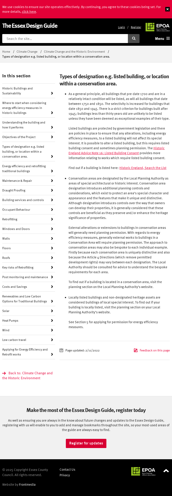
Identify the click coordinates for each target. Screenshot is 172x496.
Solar (5, 311)
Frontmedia (27, 484)
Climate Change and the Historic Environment (74, 51)
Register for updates (86, 443)
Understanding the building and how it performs (23, 124)
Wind (5, 330)
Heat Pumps (10, 320)
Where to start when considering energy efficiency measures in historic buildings (24, 108)
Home (6, 51)
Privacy (65, 475)
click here (29, 11)
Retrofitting (9, 219)
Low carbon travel (14, 340)
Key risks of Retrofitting (17, 267)
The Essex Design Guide (29, 25)
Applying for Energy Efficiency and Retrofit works (25, 351)
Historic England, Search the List (142, 168)
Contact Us (67, 469)
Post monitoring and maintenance (25, 277)
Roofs (6, 258)
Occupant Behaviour (16, 209)
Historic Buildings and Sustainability (17, 90)
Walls (6, 238)
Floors (6, 248)
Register (136, 27)
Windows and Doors (16, 229)
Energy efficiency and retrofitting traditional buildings (24, 168)
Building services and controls (23, 200)
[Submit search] (134, 38)
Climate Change (27, 51)
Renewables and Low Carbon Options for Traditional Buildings (24, 298)
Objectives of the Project (18, 137)
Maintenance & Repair (17, 180)
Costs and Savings (14, 286)
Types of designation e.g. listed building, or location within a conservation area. (23, 151)
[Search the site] (65, 38)
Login (121, 27)
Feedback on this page (155, 350)
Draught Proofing (13, 190)
